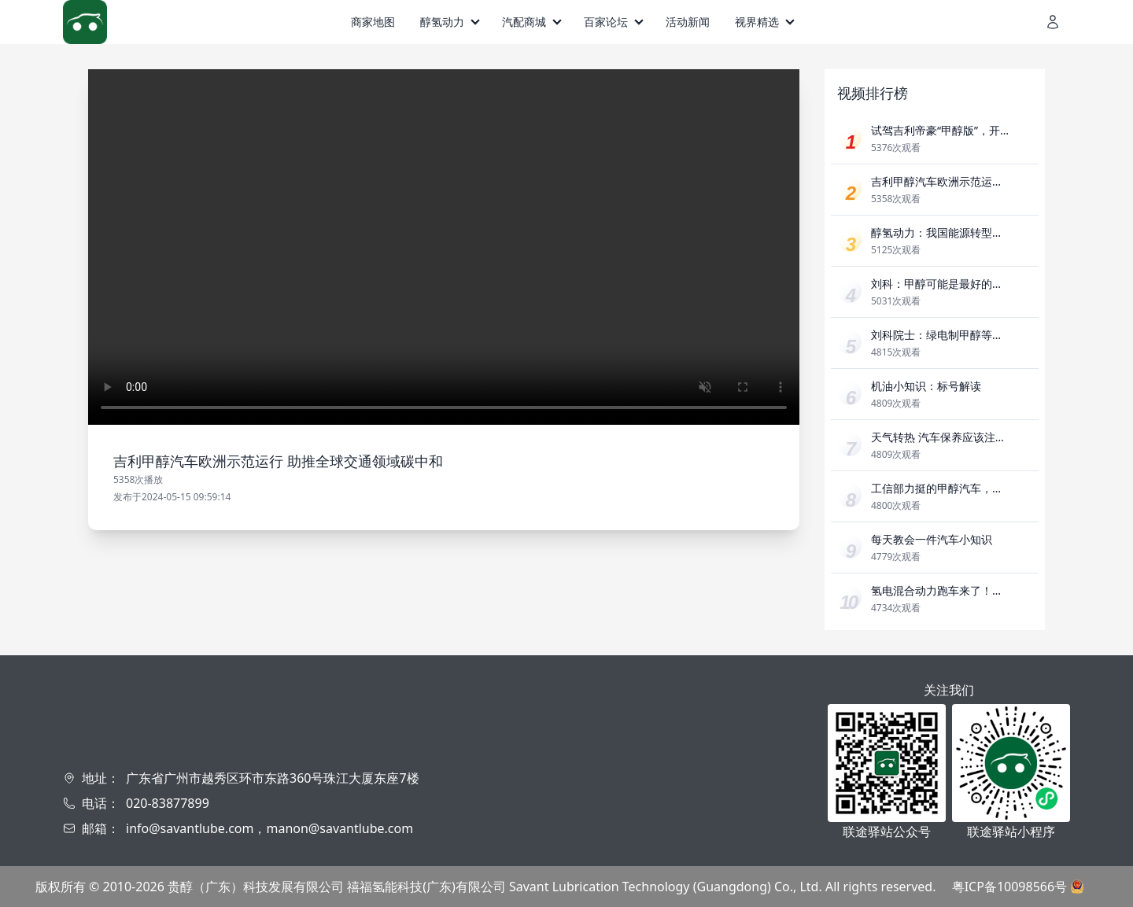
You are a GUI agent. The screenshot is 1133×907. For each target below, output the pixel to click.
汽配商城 (524, 21)
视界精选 (757, 21)
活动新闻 (688, 21)
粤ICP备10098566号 (1009, 886)
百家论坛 (606, 21)
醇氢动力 (442, 21)
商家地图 (373, 21)
